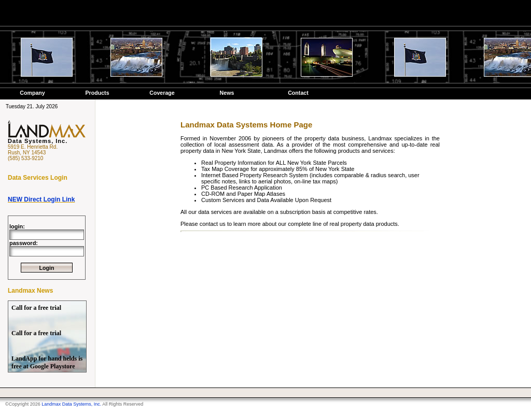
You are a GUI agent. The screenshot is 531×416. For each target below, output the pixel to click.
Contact (298, 93)
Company (32, 93)
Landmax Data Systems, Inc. (71, 404)
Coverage (162, 93)
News (227, 93)
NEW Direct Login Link (41, 199)
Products (97, 93)
